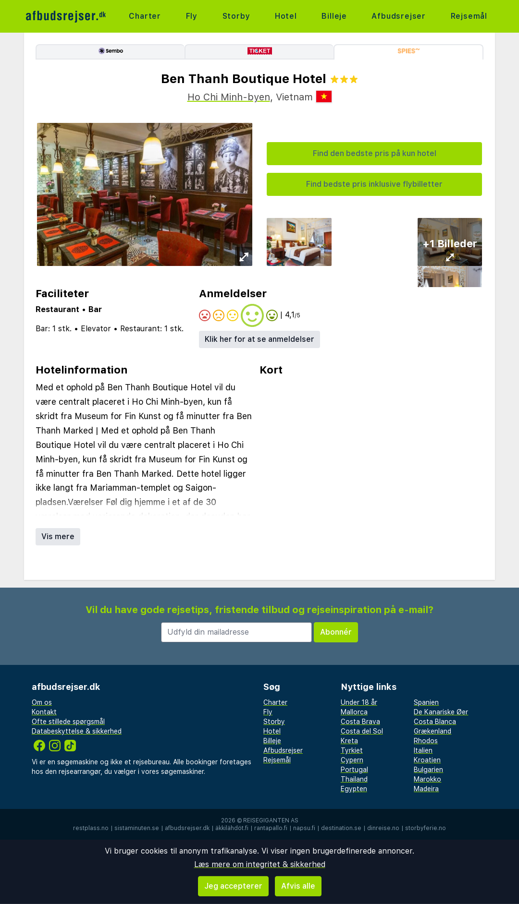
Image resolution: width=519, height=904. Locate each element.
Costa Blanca (435, 721)
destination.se (341, 828)
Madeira (426, 789)
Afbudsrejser (398, 16)
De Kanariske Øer (441, 712)
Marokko (427, 779)
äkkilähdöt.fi (231, 828)
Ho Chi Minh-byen (228, 97)
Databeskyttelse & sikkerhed (77, 731)
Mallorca (354, 712)
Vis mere (57, 536)
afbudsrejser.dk (187, 828)
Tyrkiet (352, 750)
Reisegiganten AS (270, 820)
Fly (192, 16)
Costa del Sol (362, 731)
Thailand (354, 779)
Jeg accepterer (233, 886)
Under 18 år (359, 702)
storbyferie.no (425, 828)
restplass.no (91, 828)
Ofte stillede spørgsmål (68, 721)
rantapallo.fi (270, 828)
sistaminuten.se (136, 828)
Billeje (334, 16)
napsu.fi (304, 828)
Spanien (426, 702)
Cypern (352, 760)
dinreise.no (383, 828)
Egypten (354, 789)
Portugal (354, 769)
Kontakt (44, 712)
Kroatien (427, 760)
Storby (236, 16)
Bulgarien (428, 769)
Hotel (286, 16)
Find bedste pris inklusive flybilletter (374, 184)
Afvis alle (298, 886)
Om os (42, 702)
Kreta (349, 741)
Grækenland (432, 731)
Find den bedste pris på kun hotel (374, 153)
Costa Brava (360, 721)
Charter (145, 16)
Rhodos (426, 741)
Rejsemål (469, 16)
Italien (423, 750)
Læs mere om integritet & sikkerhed (259, 864)
